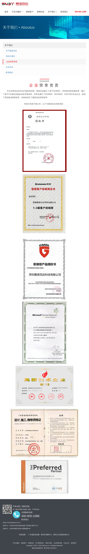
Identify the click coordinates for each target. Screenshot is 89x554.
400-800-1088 (80, 12)
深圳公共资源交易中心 (61, 535)
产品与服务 (16, 543)
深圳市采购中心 (46, 535)
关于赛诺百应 (11, 51)
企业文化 (9, 67)
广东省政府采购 (34, 535)
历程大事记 (10, 56)
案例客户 (29, 12)
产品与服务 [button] (17, 12)
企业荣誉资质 (11, 62)
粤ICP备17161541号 (50, 548)
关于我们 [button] (52, 12)
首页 (6, 12)
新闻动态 (40, 12)
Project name (16, 4)
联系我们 (64, 12)
